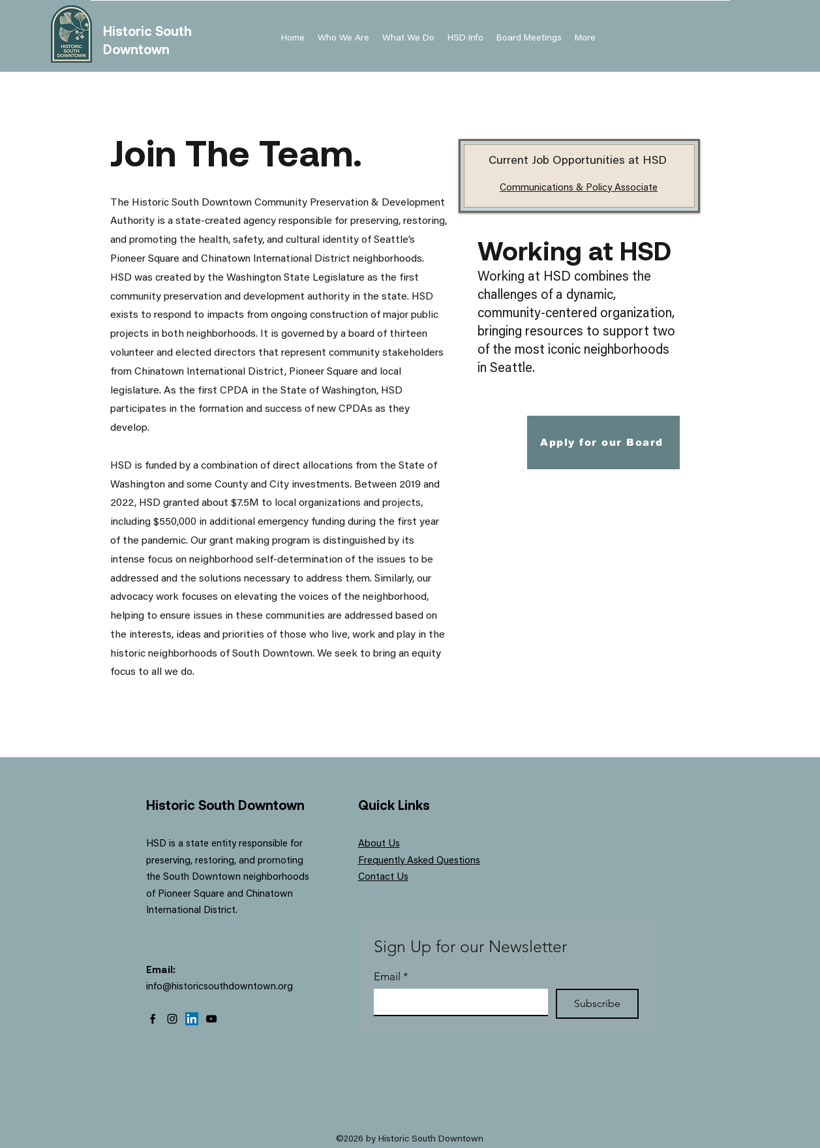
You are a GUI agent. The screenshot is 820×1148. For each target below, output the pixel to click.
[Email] (457, 1002)
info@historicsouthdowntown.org (219, 987)
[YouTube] (211, 1018)
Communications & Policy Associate (579, 188)
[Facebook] (152, 1018)
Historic (129, 31)
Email (391, 977)
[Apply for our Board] (603, 442)
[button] (465, 38)
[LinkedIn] (191, 1018)
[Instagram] (172, 1018)
